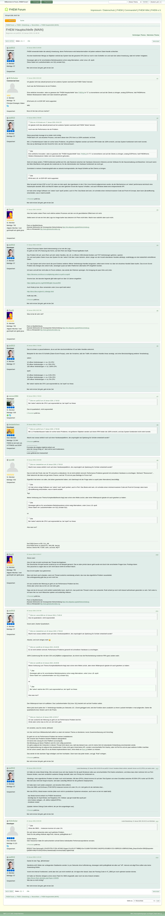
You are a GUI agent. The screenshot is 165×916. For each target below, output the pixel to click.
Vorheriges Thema (139, 35)
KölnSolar (13, 821)
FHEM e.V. (156, 10)
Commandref (130, 10)
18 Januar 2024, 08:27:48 (34, 310)
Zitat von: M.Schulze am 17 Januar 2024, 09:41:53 (46, 122)
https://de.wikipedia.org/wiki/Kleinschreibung (75, 227)
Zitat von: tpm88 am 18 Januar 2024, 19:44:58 (44, 647)
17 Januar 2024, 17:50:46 (34, 117)
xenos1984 (13, 396)
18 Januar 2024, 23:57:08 (34, 610)
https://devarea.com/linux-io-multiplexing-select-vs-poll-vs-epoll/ (48, 274)
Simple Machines (18, 913)
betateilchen (14, 425)
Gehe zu (129, 901)
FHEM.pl (81, 92)
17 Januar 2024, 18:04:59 (34, 209)
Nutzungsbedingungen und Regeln (143, 913)
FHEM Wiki (144, 10)
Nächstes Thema (153, 35)
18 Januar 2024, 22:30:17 (34, 554)
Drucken (156, 41)
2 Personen (30, 299)
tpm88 (11, 460)
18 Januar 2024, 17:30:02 (34, 345)
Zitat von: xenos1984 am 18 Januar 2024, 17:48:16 (46, 615)
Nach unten (10, 41)
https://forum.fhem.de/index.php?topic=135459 (43, 878)
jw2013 (12, 48)
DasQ (11, 210)
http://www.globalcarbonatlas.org (50, 229)
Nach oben (9, 891)
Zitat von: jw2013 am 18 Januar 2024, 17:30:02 (44, 400)
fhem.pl (84, 749)
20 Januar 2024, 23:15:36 (34, 768)
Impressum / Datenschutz (103, 10)
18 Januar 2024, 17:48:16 (34, 396)
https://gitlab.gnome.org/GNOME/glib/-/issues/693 (44, 283)
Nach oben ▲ (158, 913)
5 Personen (30, 757)
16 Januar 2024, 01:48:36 (34, 47)
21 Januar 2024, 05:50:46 (34, 821)
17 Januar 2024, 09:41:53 (34, 78)
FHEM (120, 10)
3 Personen (30, 441)
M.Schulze (13, 78)
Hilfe (131, 913)
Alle (29, 41)
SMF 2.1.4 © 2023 (8, 913)
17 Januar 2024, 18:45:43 (34, 245)
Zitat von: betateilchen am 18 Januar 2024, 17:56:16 (46, 464)
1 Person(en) (30, 199)
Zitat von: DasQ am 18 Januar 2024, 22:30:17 (44, 717)
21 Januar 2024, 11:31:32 (34, 857)
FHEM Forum (17, 9)
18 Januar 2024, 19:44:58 (34, 460)
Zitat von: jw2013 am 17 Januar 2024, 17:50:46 (44, 429)
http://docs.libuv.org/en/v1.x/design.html (40, 291)
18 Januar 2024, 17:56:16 (34, 424)
